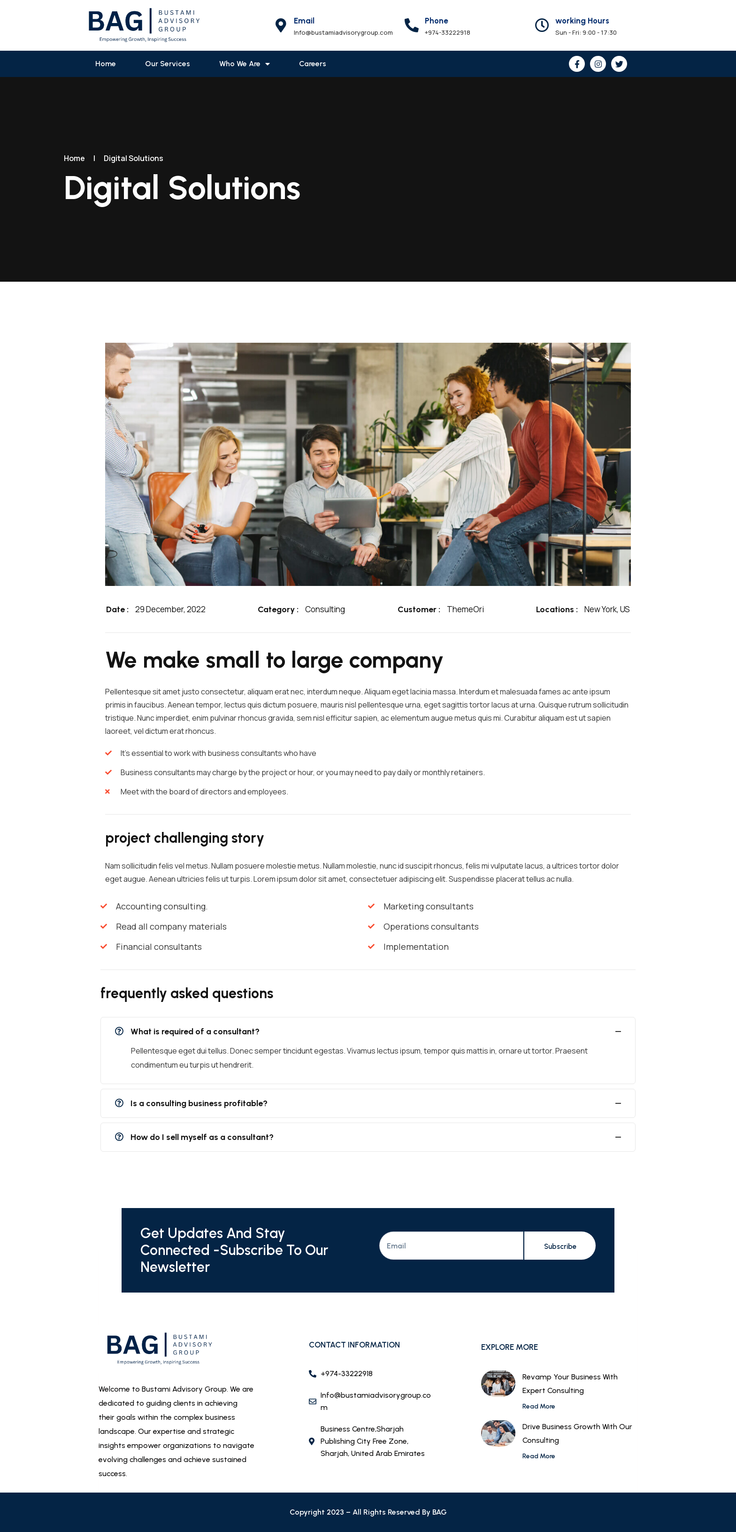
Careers (312, 63)
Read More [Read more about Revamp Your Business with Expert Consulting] (538, 1406)
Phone (436, 20)
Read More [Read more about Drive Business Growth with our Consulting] (538, 1456)
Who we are (244, 63)
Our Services (167, 63)
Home (105, 63)
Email (304, 20)
